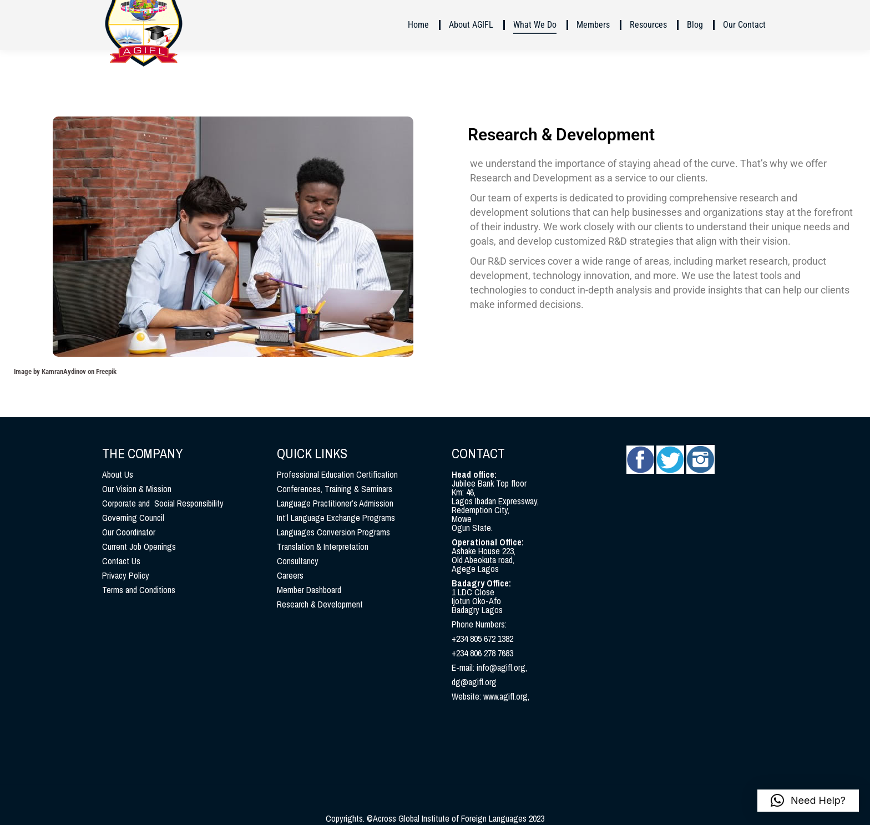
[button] (808, 800)
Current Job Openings (139, 546)
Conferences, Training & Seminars (334, 489)
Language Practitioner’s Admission (335, 503)
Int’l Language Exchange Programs (336, 518)
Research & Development (320, 604)
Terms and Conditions (138, 590)
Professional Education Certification (337, 474)
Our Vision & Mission (136, 489)
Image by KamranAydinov (50, 371)
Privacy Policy (125, 575)
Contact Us (121, 561)
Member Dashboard (309, 590)
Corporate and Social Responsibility (163, 503)
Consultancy (297, 561)
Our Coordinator (128, 532)
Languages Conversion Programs (333, 532)
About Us (117, 474)
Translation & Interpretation (322, 546)
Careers (290, 575)
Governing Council (133, 518)
